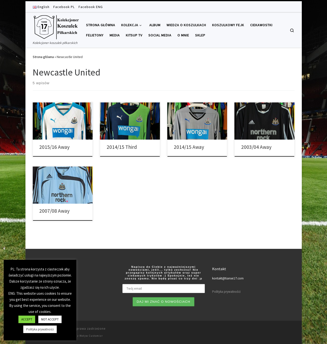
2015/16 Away (54, 147)
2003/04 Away (256, 147)
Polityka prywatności (40, 329)
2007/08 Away (54, 211)
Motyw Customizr (91, 335)
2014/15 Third (122, 147)
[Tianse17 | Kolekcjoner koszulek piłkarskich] (56, 26)
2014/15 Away (189, 147)
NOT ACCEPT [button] (50, 319)
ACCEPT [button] (26, 319)
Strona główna (43, 57)
